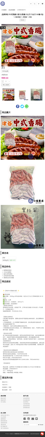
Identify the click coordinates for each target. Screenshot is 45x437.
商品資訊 (22, 20)
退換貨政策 (4, 422)
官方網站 (3, 402)
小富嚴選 (3, 10)
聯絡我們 (3, 400)
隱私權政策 (4, 421)
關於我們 (3, 398)
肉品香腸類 (12, 10)
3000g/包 (5, 71)
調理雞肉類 (26, 407)
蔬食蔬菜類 (26, 405)
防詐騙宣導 (4, 426)
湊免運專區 (26, 398)
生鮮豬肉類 (26, 404)
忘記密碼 (3, 417)
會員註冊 (3, 415)
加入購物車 (6, 84)
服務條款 (3, 419)
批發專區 (25, 402)
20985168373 (21, 10)
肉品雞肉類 (26, 400)
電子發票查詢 (4, 428)
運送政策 (3, 424)
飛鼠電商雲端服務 (34, 433)
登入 (8, 415)
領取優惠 (40, 424)
